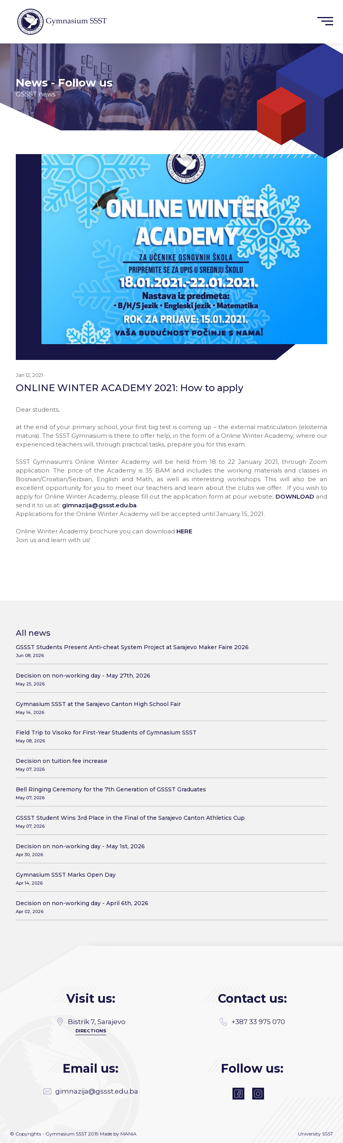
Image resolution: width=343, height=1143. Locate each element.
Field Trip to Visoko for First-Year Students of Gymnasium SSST (168, 736)
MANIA (128, 1134)
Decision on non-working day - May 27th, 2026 (168, 679)
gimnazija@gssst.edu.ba (99, 505)
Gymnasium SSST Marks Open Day (168, 878)
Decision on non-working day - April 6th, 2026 (168, 907)
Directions (90, 1030)
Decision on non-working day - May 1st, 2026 (168, 850)
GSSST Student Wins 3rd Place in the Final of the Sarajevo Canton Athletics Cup (168, 821)
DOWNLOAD (295, 496)
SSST (327, 1134)
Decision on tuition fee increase (168, 764)
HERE (184, 531)
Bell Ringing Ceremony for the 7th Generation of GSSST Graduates (168, 793)
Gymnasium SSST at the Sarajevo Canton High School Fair (168, 707)
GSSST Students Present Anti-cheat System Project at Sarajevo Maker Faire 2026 (168, 651)
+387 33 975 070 (252, 1022)
